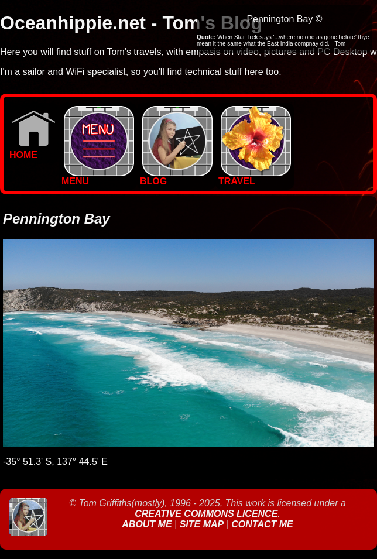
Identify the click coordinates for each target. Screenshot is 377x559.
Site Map (202, 524)
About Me (148, 524)
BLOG (176, 177)
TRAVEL (254, 177)
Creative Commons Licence (206, 514)
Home (32, 151)
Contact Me (262, 524)
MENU (97, 177)
